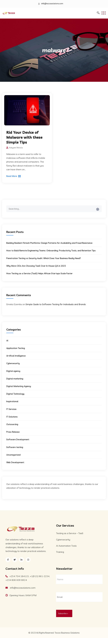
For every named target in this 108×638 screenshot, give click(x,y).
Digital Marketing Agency (18, 386)
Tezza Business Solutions (67, 632)
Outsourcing (12, 424)
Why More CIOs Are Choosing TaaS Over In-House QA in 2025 (36, 265)
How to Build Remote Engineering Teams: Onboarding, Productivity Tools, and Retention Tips (51, 250)
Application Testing (15, 348)
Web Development (15, 462)
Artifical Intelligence (16, 355)
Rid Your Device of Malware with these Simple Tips (24, 137)
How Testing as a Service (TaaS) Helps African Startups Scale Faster (39, 273)
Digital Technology (15, 393)
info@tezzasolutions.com (52, 3)
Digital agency (13, 371)
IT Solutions (12, 416)
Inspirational (12, 401)
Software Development (17, 439)
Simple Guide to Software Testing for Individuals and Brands (56, 304)
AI (7, 340)
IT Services (11, 409)
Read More (11, 176)
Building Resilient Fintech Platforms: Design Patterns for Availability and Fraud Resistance (49, 243)
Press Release (13, 432)
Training (60, 551)
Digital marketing (14, 378)
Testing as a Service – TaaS (69, 533)
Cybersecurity (13, 363)
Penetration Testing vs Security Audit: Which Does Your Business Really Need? (43, 258)
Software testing (14, 447)
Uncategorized (13, 454)
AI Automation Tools (66, 545)
